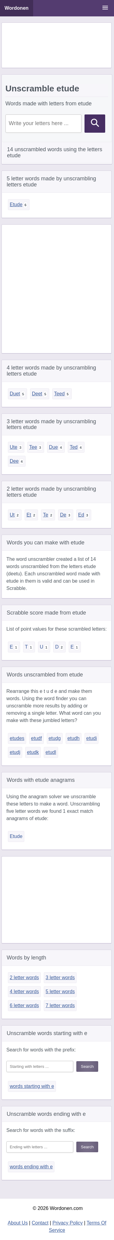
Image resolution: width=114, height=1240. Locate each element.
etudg (55, 738)
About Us (18, 1222)
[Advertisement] (56, 45)
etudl (51, 752)
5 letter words (60, 991)
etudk (33, 752)
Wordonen (17, 8)
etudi (91, 738)
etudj (15, 752)
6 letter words (24, 1005)
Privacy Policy (67, 1222)
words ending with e (31, 1166)
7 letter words (60, 1005)
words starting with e (32, 1086)
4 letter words (24, 991)
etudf (36, 738)
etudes (17, 738)
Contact (40, 1222)
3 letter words (60, 977)
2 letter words (24, 977)
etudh (73, 738)
